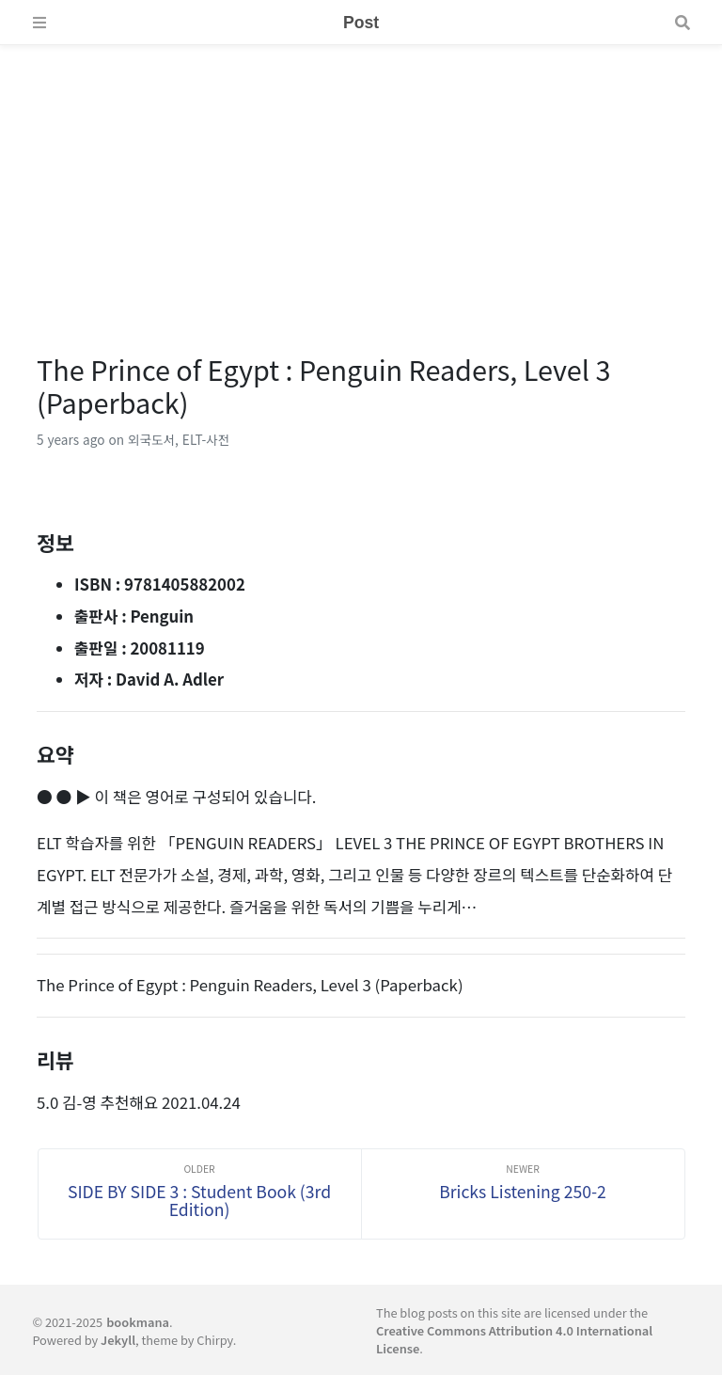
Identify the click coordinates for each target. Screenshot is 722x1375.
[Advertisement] (361, 176)
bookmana (137, 1322)
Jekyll (118, 1340)
